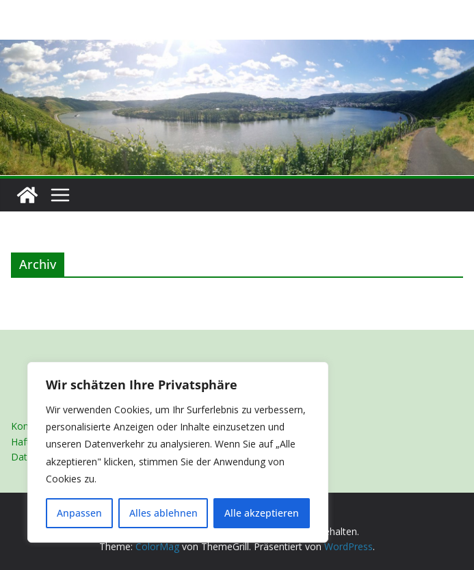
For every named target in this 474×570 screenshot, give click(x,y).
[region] (177, 452)
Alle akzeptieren (261, 512)
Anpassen (79, 512)
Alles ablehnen (163, 512)
